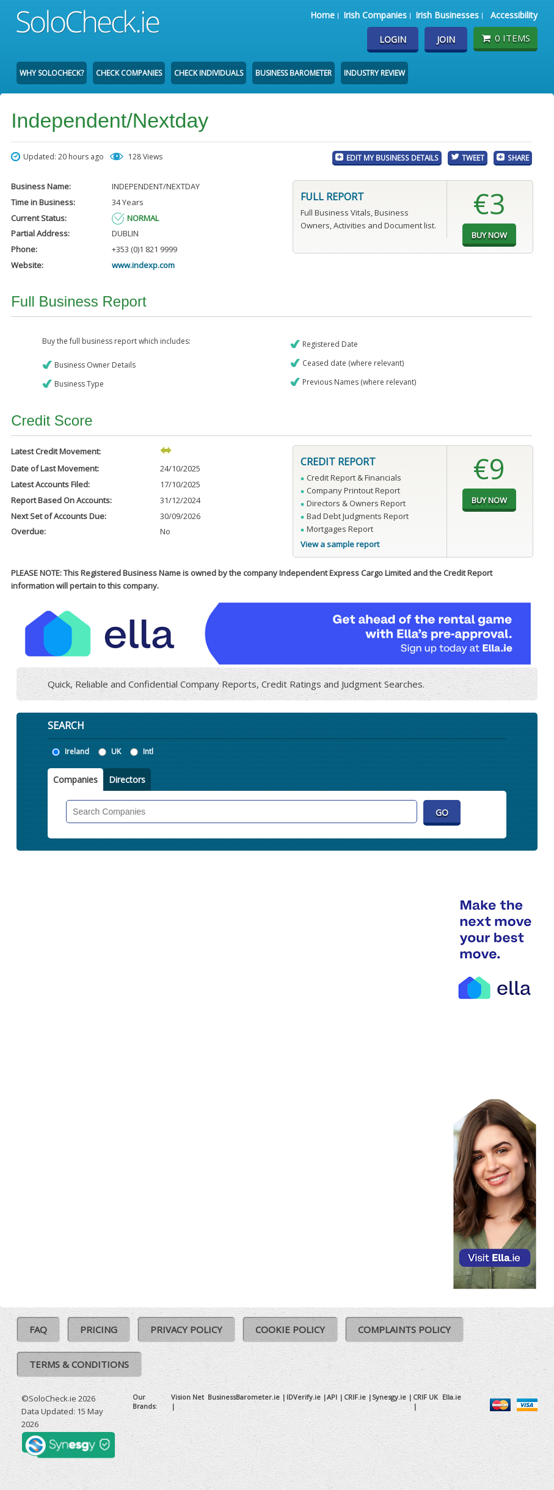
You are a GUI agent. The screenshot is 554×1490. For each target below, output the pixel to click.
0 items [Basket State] (505, 38)
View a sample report (340, 544)
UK (116, 751)
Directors (127, 779)
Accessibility (514, 15)
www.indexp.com (143, 265)
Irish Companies (375, 15)
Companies (75, 779)
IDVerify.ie (303, 1396)
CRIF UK (425, 1396)
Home (322, 15)
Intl (148, 751)
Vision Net (187, 1396)
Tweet (473, 157)
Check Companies (129, 73)
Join (446, 39)
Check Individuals (208, 73)
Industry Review (374, 73)
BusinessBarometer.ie (244, 1396)
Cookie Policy (290, 1329)
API (332, 1396)
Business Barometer (293, 73)
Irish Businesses (447, 15)
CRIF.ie (355, 1396)
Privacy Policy (186, 1329)
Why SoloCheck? (52, 73)
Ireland (77, 751)
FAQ (38, 1329)
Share (518, 157)
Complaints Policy (404, 1329)
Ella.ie (451, 1396)
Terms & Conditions (79, 1364)
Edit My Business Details (392, 157)
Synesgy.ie (389, 1396)
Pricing (98, 1329)
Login (392, 39)
